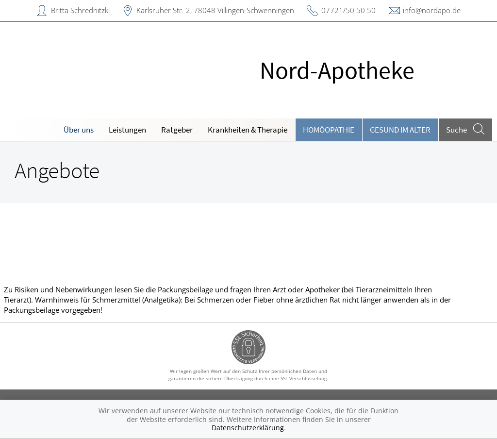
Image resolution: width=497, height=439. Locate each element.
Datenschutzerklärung (248, 427)
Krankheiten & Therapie (247, 129)
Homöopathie (328, 129)
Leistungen (127, 129)
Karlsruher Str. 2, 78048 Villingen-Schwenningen (215, 10)
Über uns (79, 129)
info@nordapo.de (432, 10)
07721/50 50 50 (348, 10)
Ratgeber (177, 129)
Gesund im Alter (400, 129)
